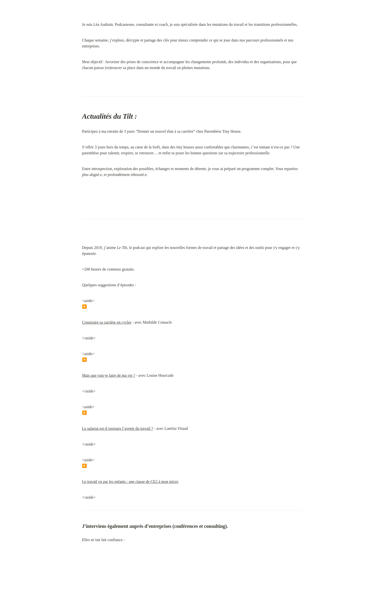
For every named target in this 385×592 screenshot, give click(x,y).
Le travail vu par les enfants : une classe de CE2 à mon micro (130, 481)
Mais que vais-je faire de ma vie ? (108, 375)
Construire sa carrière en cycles (106, 322)
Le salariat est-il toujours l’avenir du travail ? (117, 428)
